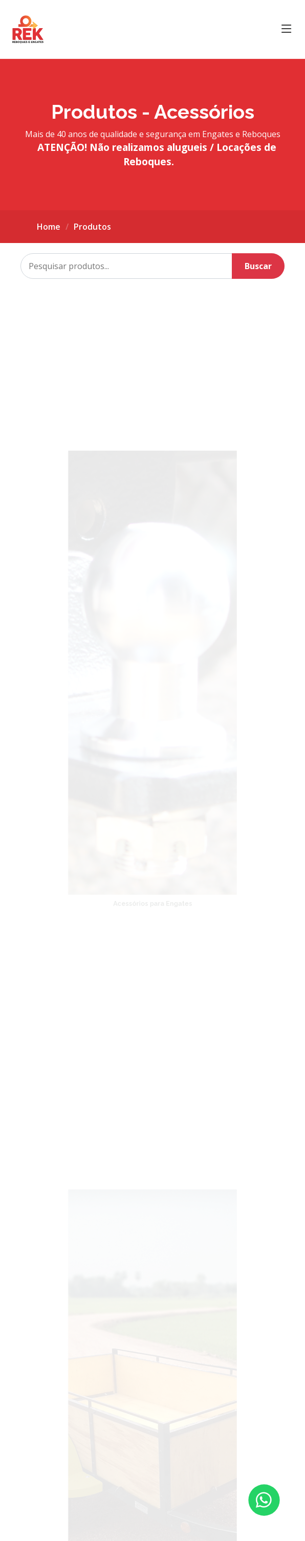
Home (48, 226)
